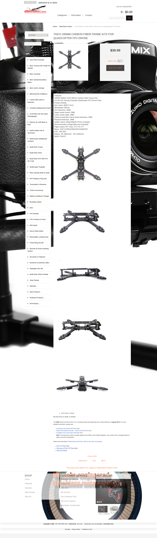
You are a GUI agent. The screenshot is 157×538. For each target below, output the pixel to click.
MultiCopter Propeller (39, 168)
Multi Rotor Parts (39, 153)
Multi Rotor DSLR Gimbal (39, 275)
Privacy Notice (76, 529)
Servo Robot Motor (39, 231)
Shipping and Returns (69, 479)
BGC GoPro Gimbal (39, 88)
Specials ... (34, 286)
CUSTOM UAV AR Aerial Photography (38, 115)
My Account (65, 492)
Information (76, 15)
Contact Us (65, 483)
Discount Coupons (68, 501)
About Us (64, 488)
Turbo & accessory (39, 190)
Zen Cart (79, 524)
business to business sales (39, 264)
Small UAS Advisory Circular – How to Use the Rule (72, 430)
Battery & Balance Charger (39, 197)
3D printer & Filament (39, 258)
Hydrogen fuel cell (39, 268)
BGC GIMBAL (104, 514)
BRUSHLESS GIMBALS (39, 95)
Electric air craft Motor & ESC (38, 123)
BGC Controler (39, 74)
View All (28, 497)
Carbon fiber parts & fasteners (38, 101)
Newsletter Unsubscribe (70, 505)
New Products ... (36, 292)
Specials (30, 2)
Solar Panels (39, 280)
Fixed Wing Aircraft (39, 243)
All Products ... (35, 303)
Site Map (67, 529)
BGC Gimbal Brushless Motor (38, 81)
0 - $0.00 (126, 12)
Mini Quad (39, 225)
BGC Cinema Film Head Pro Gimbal (39, 67)
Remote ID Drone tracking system (38, 250)
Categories (62, 15)
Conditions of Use (87, 529)
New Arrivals (30, 492)
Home (55, 26)
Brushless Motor (39, 202)
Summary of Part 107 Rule (65, 448)
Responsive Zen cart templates (93, 524)
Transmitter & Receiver (39, 185)
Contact (88, 15)
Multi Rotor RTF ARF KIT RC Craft (38, 160)
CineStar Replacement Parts (40, 109)
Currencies (34, 28)
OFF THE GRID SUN (61, 524)
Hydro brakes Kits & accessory (38, 131)
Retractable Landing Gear (39, 238)
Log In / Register (123, 7)
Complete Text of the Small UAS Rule (67, 433)
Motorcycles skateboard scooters (38, 140)
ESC (39, 208)
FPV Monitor (39, 213)
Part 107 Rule (61, 446)
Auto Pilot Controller (39, 61)
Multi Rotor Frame (65, 26)
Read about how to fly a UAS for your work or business (85, 441)
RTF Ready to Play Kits (39, 180)
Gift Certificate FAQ (68, 497)
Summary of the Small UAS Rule (66, 428)
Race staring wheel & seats (40, 174)
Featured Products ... (37, 298)
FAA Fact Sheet (61, 450)
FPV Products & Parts (39, 220)
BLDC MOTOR (117, 513)
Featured (28, 483)
